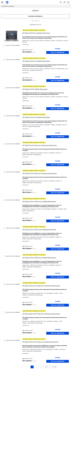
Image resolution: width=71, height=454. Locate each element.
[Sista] (54, 367)
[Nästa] (47, 367)
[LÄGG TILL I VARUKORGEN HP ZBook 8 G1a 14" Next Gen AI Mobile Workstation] (57, 221)
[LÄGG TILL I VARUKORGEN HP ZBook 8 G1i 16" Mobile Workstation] (57, 108)
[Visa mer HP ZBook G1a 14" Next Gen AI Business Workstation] (57, 161)
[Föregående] (25, 367)
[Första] (17, 367)
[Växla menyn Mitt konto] (64, 2)
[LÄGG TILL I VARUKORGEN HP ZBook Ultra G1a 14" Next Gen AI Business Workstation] (57, 305)
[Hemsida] (7, 2)
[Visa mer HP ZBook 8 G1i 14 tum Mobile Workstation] (57, 133)
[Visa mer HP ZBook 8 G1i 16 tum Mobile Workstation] (57, 48)
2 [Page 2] (35, 366)
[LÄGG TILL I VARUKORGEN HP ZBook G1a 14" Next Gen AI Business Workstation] (57, 164)
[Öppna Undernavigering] (2, 2)
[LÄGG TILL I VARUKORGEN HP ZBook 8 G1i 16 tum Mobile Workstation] (57, 52)
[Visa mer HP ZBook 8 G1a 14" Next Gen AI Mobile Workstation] (57, 217)
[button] (45, 30)
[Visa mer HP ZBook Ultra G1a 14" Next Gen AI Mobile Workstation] (57, 357)
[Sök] (61, 2)
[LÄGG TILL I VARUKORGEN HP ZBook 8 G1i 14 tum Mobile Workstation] (57, 136)
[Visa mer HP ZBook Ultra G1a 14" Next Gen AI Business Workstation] (57, 301)
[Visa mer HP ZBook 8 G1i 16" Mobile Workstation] (57, 105)
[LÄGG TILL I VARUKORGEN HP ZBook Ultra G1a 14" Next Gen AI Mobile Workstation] (57, 361)
